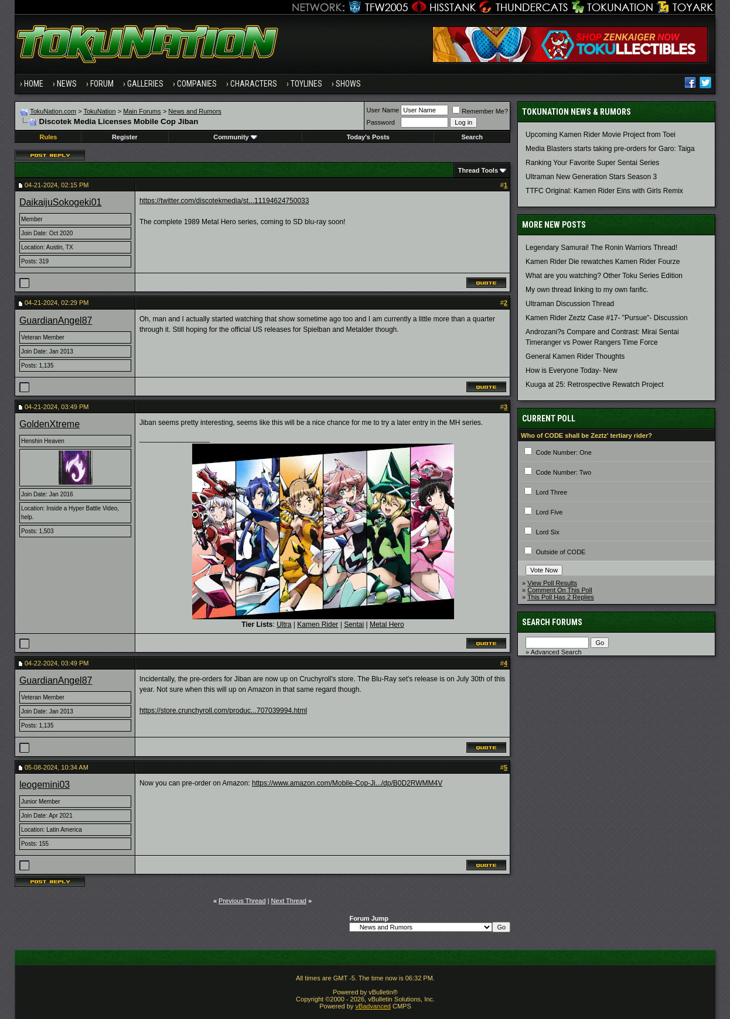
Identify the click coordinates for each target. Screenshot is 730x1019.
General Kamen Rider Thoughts (575, 356)
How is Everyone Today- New (572, 370)
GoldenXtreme (49, 424)
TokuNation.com (53, 111)
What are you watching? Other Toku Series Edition (604, 276)
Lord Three (551, 492)
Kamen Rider (317, 624)
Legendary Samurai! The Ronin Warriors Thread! (601, 247)
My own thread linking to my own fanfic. (587, 290)
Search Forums (552, 622)
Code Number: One (563, 452)
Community (235, 136)
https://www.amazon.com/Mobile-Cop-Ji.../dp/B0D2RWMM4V (347, 783)
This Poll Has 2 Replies (560, 597)
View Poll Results (552, 582)
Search (472, 136)
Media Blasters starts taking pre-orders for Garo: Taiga (610, 149)
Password (381, 122)
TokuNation (99, 111)
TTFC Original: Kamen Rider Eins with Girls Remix (604, 191)
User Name (383, 110)
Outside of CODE (560, 551)
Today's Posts (368, 136)
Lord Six (547, 532)
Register (125, 136)
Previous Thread (242, 900)
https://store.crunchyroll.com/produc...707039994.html (223, 710)
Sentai (354, 624)
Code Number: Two (563, 472)
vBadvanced (373, 1006)
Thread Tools (478, 170)
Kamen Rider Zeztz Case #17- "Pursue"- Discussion (607, 318)
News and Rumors (194, 111)
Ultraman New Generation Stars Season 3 (591, 177)
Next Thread (288, 900)
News (67, 83)
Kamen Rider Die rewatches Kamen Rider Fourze (603, 262)
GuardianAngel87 (56, 320)
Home (33, 83)
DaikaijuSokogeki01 (60, 202)
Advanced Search (556, 652)
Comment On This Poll (559, 589)
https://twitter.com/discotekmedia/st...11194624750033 (224, 201)
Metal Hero (387, 624)
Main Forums (142, 111)
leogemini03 (44, 785)
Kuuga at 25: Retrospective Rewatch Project (594, 384)
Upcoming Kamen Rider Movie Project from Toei (601, 135)
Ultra (284, 624)
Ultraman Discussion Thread (570, 304)
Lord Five (548, 512)
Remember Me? (480, 111)
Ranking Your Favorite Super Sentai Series (592, 163)
